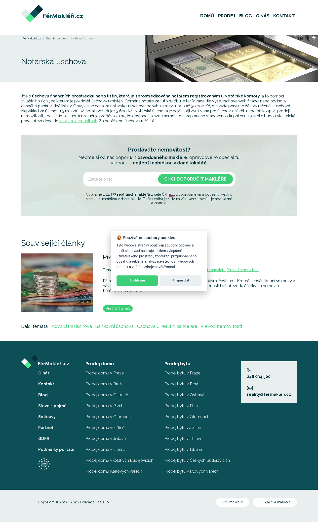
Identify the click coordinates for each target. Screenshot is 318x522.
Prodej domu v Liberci (105, 449)
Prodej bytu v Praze (182, 373)
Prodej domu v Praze (104, 373)
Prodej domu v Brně (103, 384)
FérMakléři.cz (31, 38)
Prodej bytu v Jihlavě (183, 438)
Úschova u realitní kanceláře (168, 326)
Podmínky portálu (56, 449)
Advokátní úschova (72, 326)
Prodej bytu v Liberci (183, 449)
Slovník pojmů (55, 38)
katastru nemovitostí (78, 121)
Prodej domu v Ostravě (106, 395)
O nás (262, 18)
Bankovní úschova (115, 326)
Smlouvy (47, 416)
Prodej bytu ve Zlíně (182, 427)
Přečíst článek (118, 308)
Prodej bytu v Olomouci (186, 416)
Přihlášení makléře (275, 502)
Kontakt (284, 18)
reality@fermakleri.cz (269, 391)
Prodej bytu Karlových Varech (191, 471)
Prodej (226, 18)
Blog (245, 18)
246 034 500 (259, 373)
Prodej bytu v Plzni (181, 405)
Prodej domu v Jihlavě (105, 438)
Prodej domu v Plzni (103, 405)
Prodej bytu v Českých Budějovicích (197, 460)
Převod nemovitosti (243, 270)
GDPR (43, 438)
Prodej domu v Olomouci (108, 416)
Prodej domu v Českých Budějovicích (119, 460)
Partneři (46, 427)
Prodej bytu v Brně (181, 384)
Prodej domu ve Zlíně (104, 427)
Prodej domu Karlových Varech (113, 471)
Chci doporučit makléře (195, 179)
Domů (207, 18)
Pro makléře (232, 502)
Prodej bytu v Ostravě (184, 395)
